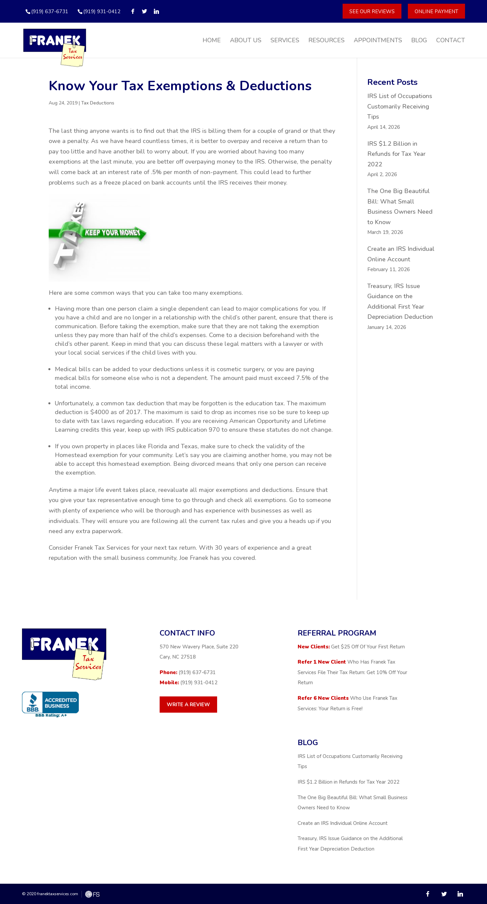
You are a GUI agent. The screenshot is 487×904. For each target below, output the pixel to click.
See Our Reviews (372, 11)
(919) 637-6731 (197, 672)
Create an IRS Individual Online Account (343, 823)
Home (212, 41)
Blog (419, 41)
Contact (450, 41)
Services (285, 41)
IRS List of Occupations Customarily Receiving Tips (399, 106)
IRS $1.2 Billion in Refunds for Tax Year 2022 (396, 154)
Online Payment (436, 11)
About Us (245, 41)
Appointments (378, 41)
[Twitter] (144, 11)
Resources (326, 41)
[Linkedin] (156, 11)
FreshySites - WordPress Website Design (92, 894)
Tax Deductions (97, 103)
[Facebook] (132, 11)
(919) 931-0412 (101, 11)
